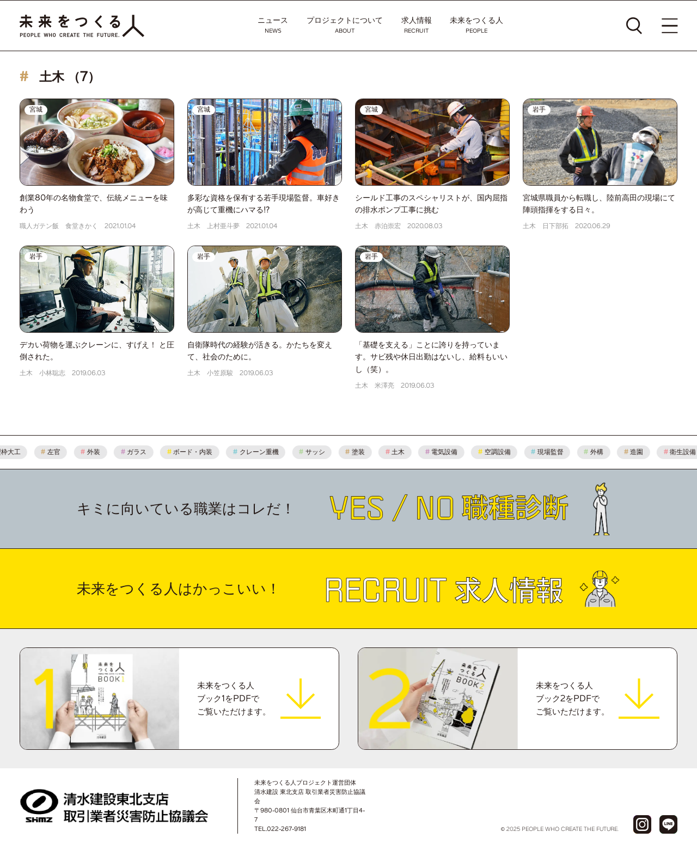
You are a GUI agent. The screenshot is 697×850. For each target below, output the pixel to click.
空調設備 (498, 452)
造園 (638, 452)
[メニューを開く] (669, 25)
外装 (95, 452)
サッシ (317, 452)
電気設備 (446, 452)
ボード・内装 (194, 452)
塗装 (360, 452)
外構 (598, 452)
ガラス (138, 452)
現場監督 (552, 452)
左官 (55, 452)
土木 (399, 452)
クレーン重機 (260, 452)
